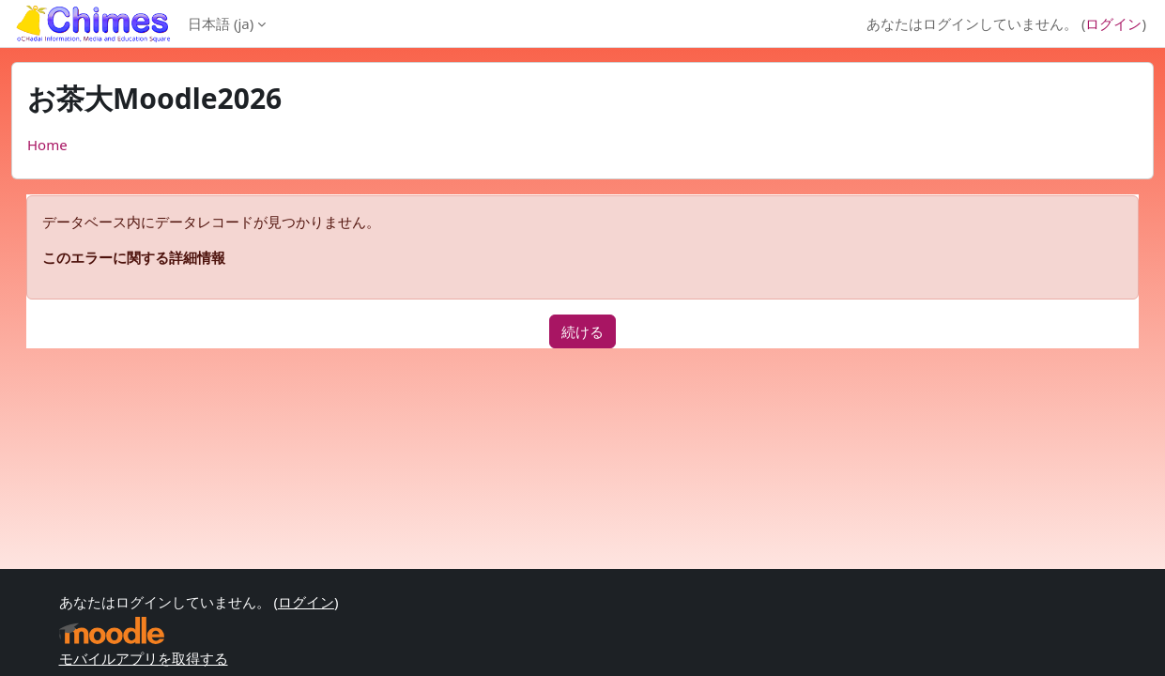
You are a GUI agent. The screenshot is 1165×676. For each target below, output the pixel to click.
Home (47, 144)
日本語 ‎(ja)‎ (220, 23)
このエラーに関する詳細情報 (133, 257)
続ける (582, 331)
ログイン (1113, 23)
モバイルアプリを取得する (143, 658)
